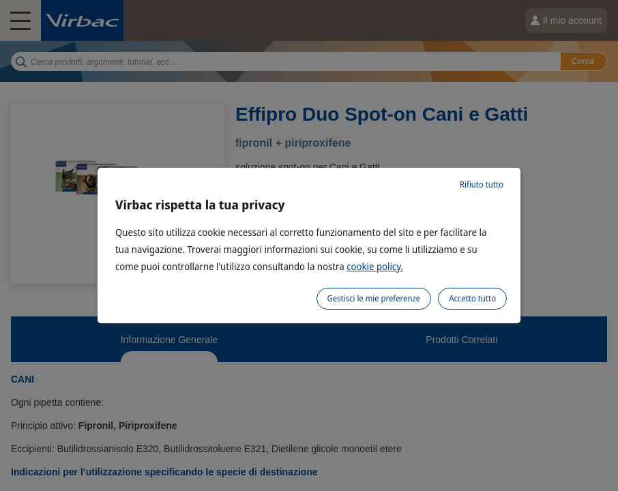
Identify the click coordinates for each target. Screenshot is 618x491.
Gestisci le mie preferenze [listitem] (374, 298)
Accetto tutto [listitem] (472, 298)
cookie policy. (375, 266)
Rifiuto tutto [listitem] (481, 184)
